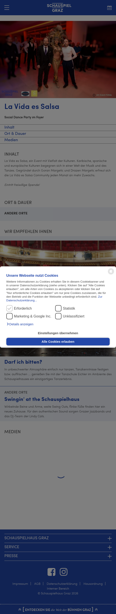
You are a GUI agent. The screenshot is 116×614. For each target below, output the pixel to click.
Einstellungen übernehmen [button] (58, 333)
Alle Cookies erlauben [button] (58, 341)
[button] (19, 324)
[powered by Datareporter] (110, 274)
